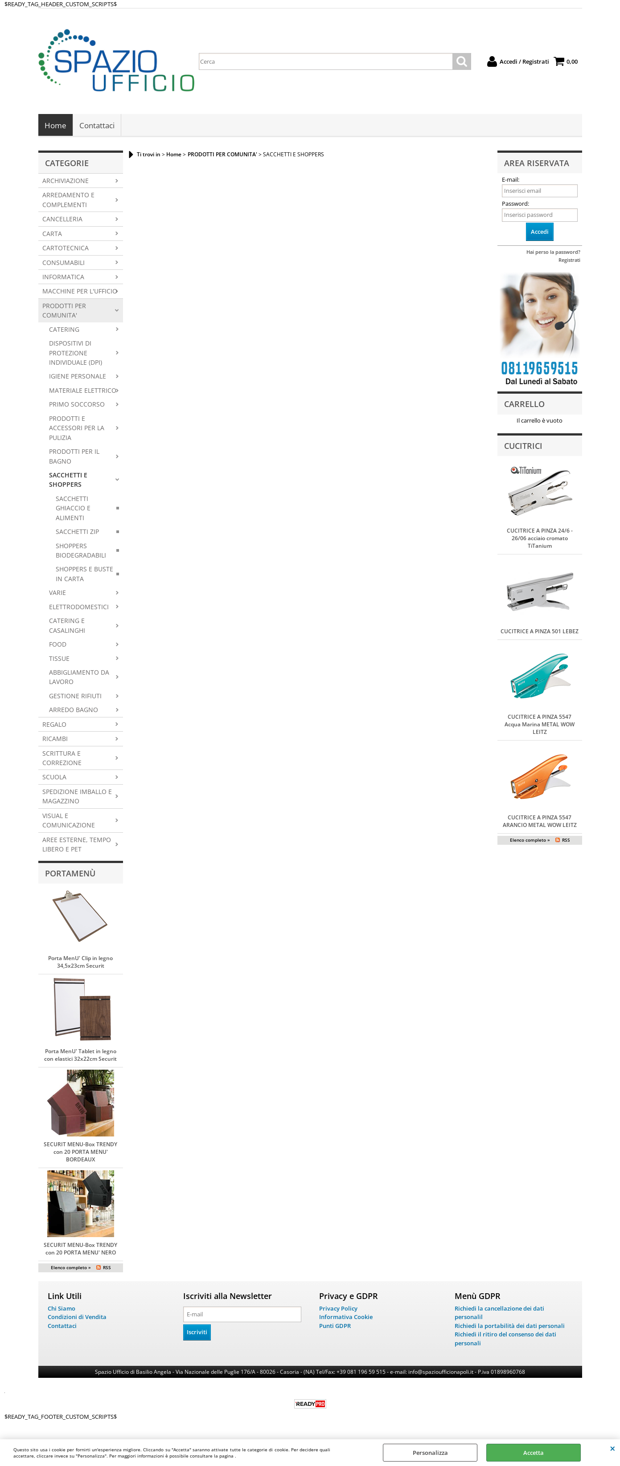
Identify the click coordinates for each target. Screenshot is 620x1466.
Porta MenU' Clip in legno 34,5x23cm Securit (80, 962)
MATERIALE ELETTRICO (82, 391)
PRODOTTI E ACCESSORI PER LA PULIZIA (76, 429)
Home (55, 126)
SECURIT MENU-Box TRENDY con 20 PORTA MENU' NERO (80, 1249)
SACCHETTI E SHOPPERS (68, 480)
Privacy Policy (338, 1309)
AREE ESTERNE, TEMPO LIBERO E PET (76, 845)
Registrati (569, 260)
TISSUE (59, 659)
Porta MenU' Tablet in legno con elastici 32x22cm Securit (80, 1055)
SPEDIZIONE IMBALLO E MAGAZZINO (77, 797)
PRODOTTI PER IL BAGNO (74, 457)
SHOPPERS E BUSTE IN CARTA (84, 574)
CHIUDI (613, 1448)
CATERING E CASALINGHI (67, 626)
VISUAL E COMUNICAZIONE (68, 821)
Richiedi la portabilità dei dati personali (510, 1327)
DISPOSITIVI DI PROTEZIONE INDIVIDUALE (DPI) (75, 353)
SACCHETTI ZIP (77, 532)
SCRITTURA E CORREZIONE (62, 758)
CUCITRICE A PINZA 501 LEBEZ (540, 632)
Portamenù (70, 873)
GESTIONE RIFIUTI (75, 696)
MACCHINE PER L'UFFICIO (79, 292)
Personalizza (430, 1453)
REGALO (54, 725)
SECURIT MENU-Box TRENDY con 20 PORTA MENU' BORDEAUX (80, 1152)
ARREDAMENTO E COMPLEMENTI (68, 200)
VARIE (57, 593)
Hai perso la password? (553, 252)
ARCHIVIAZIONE (65, 181)
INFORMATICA (63, 277)
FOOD (57, 645)
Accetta (533, 1453)
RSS (107, 1268)
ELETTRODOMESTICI (79, 607)
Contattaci (97, 126)
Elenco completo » (71, 1268)
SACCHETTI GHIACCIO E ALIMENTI (73, 509)
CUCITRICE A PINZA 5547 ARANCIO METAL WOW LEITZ (540, 822)
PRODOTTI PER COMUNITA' (64, 311)
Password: (515, 204)
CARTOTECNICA (65, 248)
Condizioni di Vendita (77, 1318)
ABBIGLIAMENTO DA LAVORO (79, 678)
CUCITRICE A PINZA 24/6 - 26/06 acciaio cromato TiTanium (540, 539)
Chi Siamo (61, 1309)
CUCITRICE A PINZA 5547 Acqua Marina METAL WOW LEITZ (540, 725)
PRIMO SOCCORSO (77, 405)
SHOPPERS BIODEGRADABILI (81, 551)
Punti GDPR (335, 1327)
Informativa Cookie (346, 1318)
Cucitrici (523, 446)
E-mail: (510, 180)
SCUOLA (54, 778)
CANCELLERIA (62, 220)
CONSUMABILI (63, 263)
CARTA (52, 234)
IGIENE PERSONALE (77, 377)
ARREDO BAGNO (73, 710)
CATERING (64, 330)
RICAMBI (55, 739)
